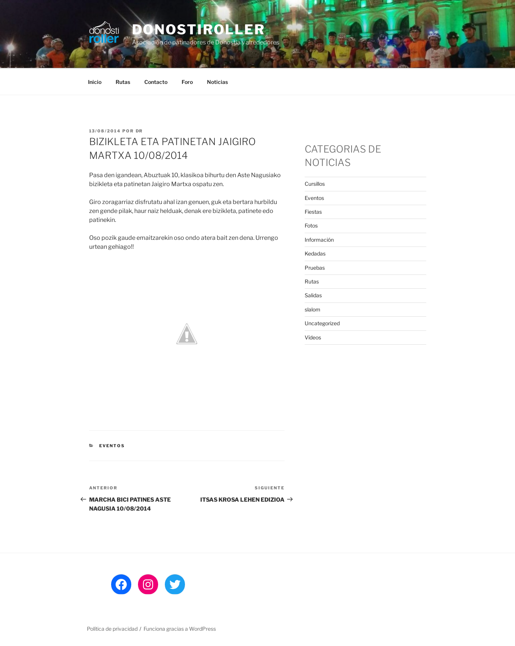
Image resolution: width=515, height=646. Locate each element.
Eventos (112, 445)
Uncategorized (322, 323)
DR (139, 131)
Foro (187, 82)
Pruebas (315, 267)
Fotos (311, 225)
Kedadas (315, 253)
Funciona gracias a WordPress (180, 628)
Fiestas (313, 211)
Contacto (155, 82)
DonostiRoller (198, 29)
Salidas (313, 295)
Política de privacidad (112, 628)
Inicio (94, 82)
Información (319, 239)
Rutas (123, 82)
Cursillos (315, 184)
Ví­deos (313, 337)
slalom (312, 309)
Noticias (217, 82)
